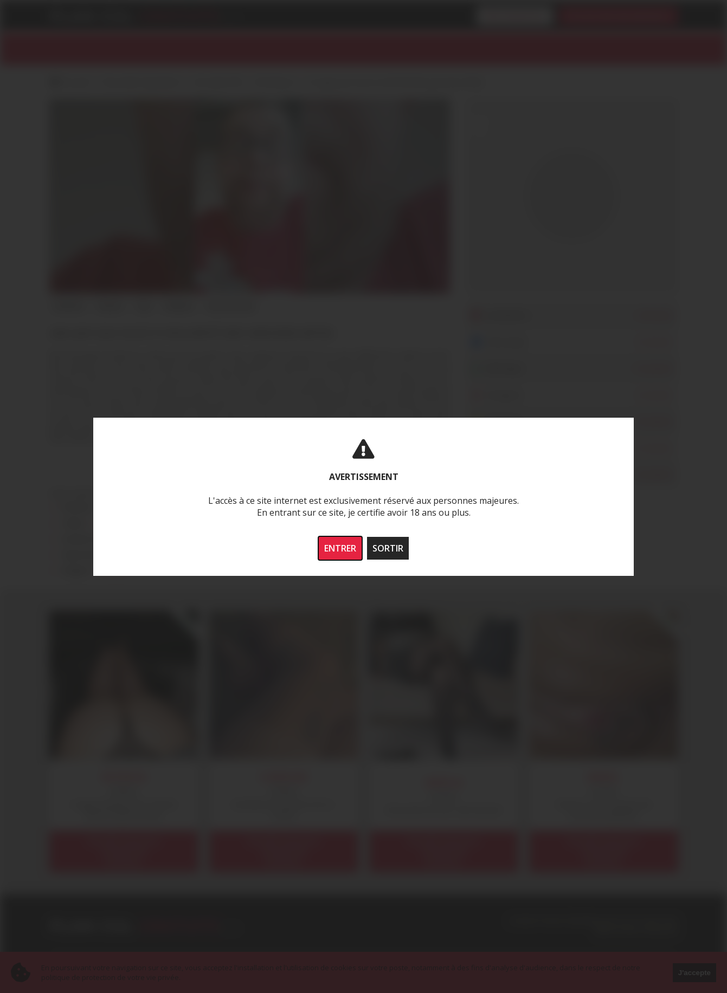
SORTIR (387, 548)
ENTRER (340, 548)
